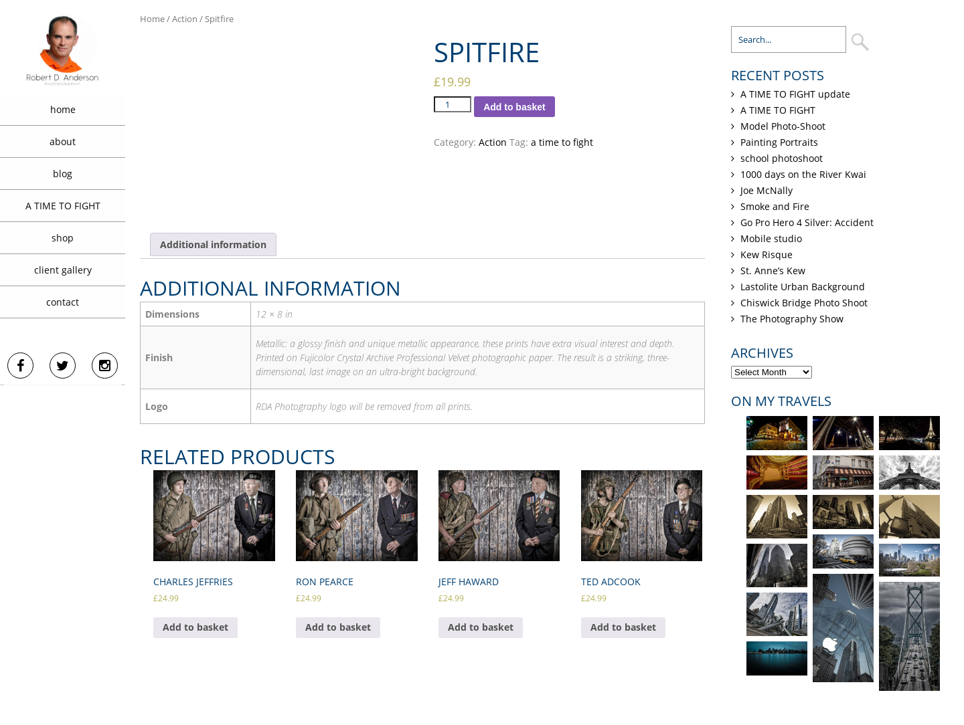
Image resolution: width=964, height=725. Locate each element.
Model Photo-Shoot (782, 126)
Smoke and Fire (774, 206)
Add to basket (514, 107)
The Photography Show (791, 318)
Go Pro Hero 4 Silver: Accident (807, 222)
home (63, 109)
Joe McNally (766, 190)
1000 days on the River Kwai (803, 174)
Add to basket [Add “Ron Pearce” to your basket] (338, 627)
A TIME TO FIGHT (62, 205)
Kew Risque (766, 254)
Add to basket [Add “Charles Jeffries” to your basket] (195, 627)
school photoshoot (781, 158)
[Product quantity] (452, 104)
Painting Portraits (779, 142)
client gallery (63, 270)
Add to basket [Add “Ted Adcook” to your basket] (623, 627)
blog (62, 173)
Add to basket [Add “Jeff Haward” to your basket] (480, 627)
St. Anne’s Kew (772, 270)
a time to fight (562, 142)
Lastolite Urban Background (802, 286)
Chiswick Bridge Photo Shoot (804, 302)
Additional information (213, 244)
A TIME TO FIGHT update (795, 94)
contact (62, 302)
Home (152, 19)
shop (63, 237)
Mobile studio (771, 238)
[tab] (213, 244)
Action (184, 19)
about (63, 141)
